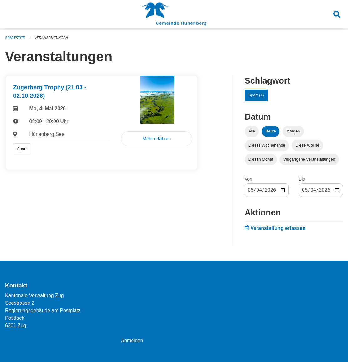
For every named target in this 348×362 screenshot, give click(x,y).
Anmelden (132, 340)
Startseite (15, 37)
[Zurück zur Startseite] (174, 15)
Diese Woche (307, 145)
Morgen (293, 131)
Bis (302, 179)
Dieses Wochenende (266, 145)
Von (248, 179)
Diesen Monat (260, 159)
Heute (270, 131)
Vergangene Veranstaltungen (309, 159)
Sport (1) (256, 95)
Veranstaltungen (52, 37)
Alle (251, 131)
